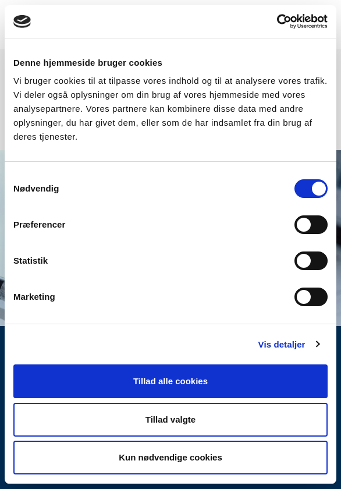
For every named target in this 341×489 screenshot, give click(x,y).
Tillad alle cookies (170, 381)
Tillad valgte (170, 419)
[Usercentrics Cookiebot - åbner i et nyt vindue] (277, 21)
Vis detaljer (282, 344)
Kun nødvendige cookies (170, 457)
